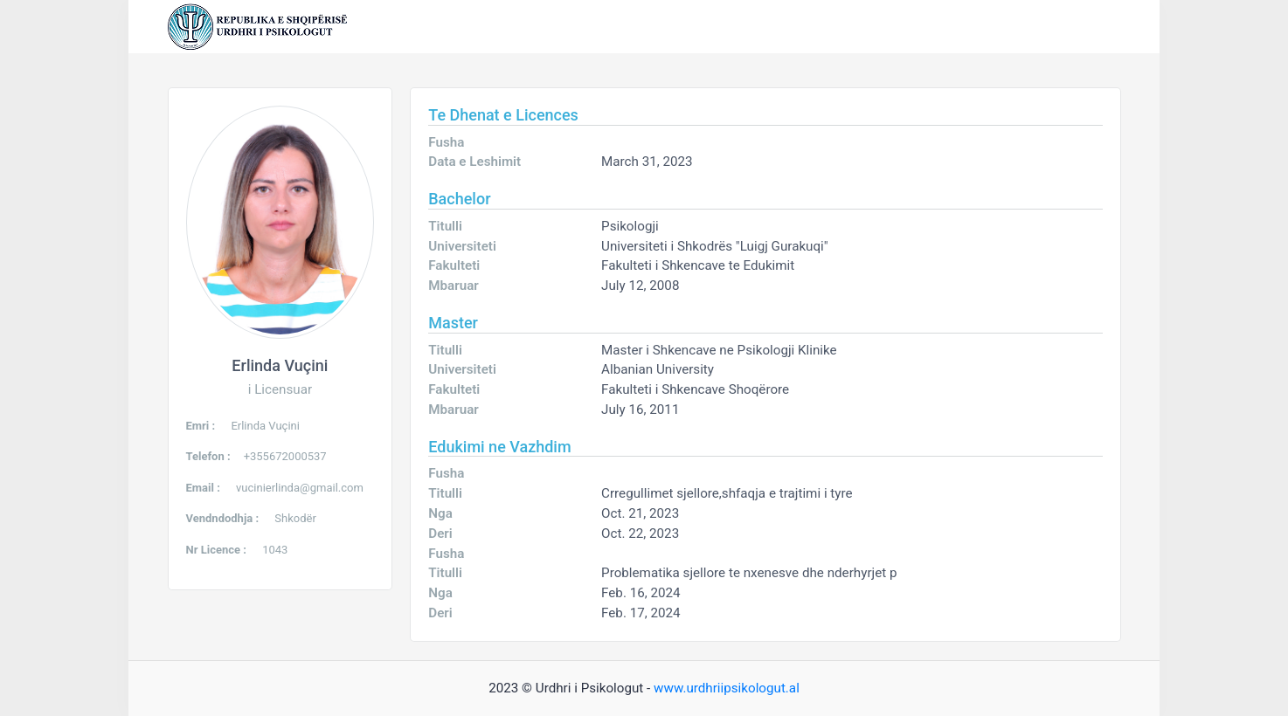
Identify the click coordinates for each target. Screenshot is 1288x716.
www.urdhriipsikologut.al (727, 688)
